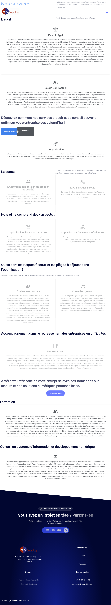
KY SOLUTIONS (16, 601)
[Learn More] (55, 530)
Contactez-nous (25, 131)
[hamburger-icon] (106, 11)
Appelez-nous (9, 131)
